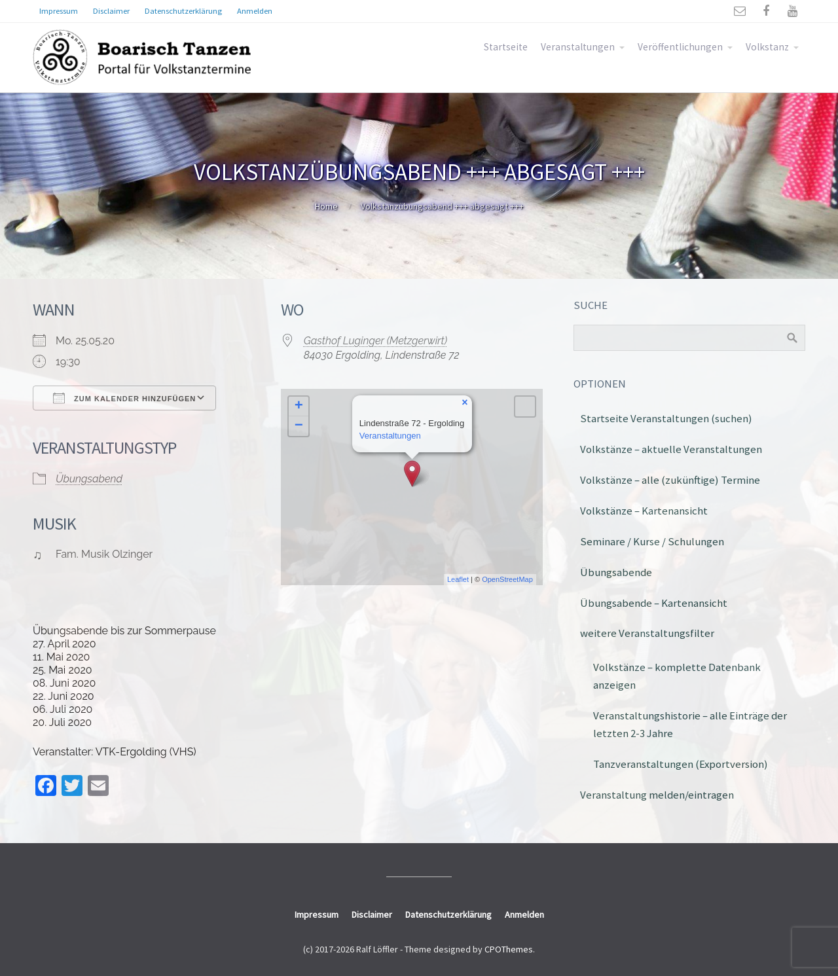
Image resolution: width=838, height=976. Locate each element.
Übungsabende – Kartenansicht (653, 603)
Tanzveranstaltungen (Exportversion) (680, 764)
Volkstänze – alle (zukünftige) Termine (670, 480)
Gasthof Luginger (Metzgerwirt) (375, 340)
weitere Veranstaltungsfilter (647, 633)
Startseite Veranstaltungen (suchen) (666, 418)
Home (326, 206)
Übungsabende (616, 572)
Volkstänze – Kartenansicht (644, 510)
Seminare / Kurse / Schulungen (652, 541)
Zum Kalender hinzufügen (124, 398)
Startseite (506, 47)
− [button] (299, 426)
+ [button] (299, 406)
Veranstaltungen (578, 47)
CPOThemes (508, 949)
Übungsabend (89, 479)
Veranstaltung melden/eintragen (657, 794)
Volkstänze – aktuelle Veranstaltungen (671, 449)
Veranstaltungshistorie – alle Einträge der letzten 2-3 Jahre (690, 724)
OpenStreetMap (507, 579)
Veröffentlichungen (680, 47)
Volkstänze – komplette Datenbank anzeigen (677, 676)
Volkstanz (767, 47)
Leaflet (458, 579)
